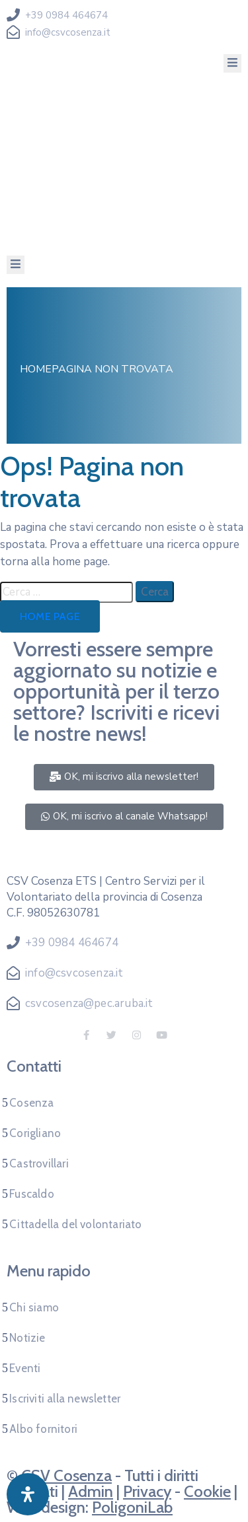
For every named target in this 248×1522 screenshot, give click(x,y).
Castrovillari (39, 1163)
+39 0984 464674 (66, 15)
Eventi (24, 1368)
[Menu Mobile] (232, 63)
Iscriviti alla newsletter (64, 1398)
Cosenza (31, 1102)
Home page (50, 616)
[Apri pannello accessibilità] (28, 1494)
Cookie (207, 1491)
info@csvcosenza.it (67, 32)
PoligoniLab (132, 1507)
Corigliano (35, 1133)
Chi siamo (34, 1307)
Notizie (27, 1337)
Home (36, 369)
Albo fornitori (43, 1429)
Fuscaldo (31, 1193)
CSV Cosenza (66, 1475)
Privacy (147, 1491)
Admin (90, 1491)
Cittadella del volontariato (75, 1224)
